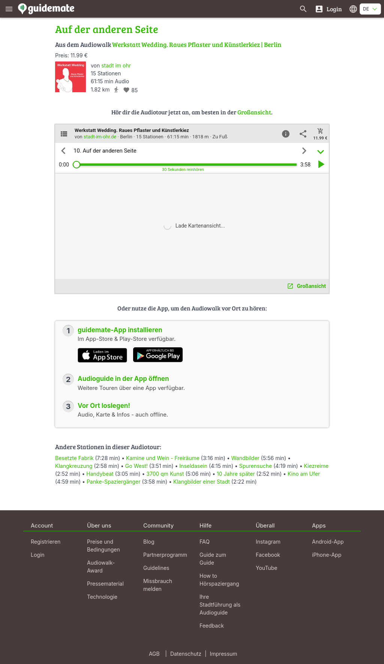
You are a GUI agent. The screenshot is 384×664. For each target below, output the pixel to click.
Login (38, 555)
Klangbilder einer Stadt (201, 481)
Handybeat (99, 474)
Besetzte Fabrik (74, 458)
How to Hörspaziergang (219, 580)
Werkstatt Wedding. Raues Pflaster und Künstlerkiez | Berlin (196, 44)
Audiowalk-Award (101, 566)
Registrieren (45, 541)
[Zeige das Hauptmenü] (9, 9)
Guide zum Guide (213, 559)
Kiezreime (316, 466)
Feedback (212, 625)
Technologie (102, 597)
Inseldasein (193, 466)
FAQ (205, 541)
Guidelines (156, 568)
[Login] (328, 9)
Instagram (268, 541)
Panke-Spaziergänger (114, 481)
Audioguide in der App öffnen (123, 378)
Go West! (136, 466)
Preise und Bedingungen (103, 545)
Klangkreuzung (74, 466)
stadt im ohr (116, 65)
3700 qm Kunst (165, 474)
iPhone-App (326, 555)
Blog (148, 541)
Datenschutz (185, 654)
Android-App (328, 541)
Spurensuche (255, 466)
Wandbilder (245, 458)
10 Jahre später (236, 474)
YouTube (266, 568)
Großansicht (254, 112)
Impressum (223, 654)
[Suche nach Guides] (303, 9)
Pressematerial (105, 583)
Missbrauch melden (157, 585)
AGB (154, 654)
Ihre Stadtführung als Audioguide (220, 605)
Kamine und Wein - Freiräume (163, 458)
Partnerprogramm (165, 555)
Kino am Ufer (304, 474)
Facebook (268, 555)
